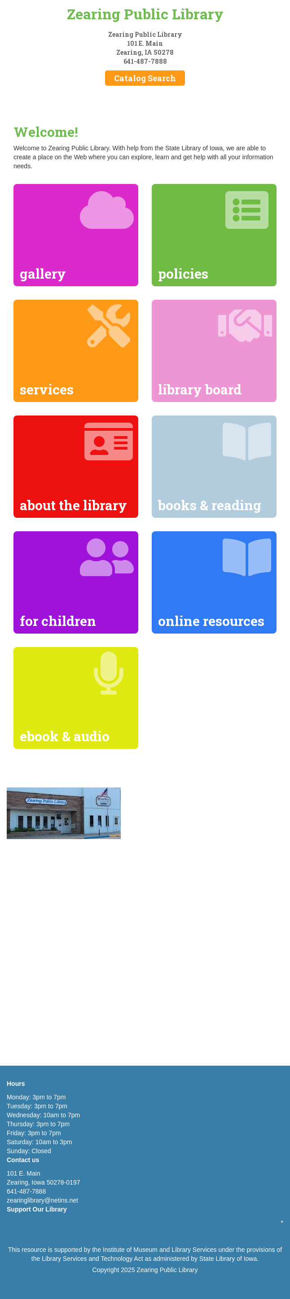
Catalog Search (145, 78)
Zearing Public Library (145, 13)
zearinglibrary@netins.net (42, 1200)
